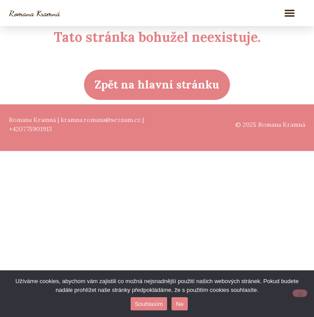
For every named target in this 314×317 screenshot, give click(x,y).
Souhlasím (149, 304)
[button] (289, 13)
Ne (179, 304)
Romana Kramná (34, 13)
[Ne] (299, 293)
